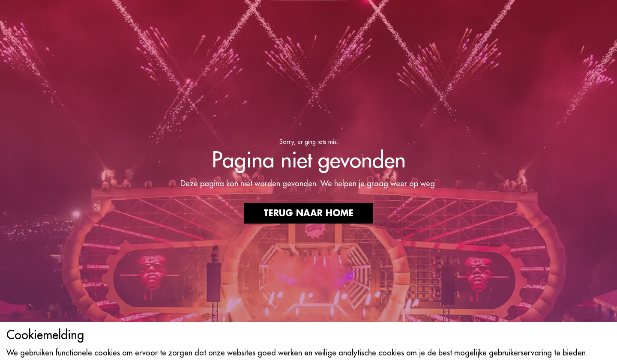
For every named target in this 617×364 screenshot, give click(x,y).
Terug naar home (308, 213)
